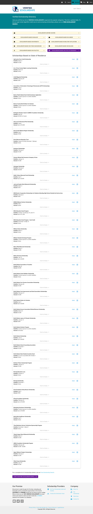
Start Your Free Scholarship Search (25, 476)
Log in (74, 8)
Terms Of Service (52, 507)
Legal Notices (60, 507)
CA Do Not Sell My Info (42, 507)
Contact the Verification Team (57, 493)
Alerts (89, 2)
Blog (82, 2)
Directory (75, 2)
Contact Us (76, 499)
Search (68, 2)
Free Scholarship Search (47, 472)
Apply (73, 59)
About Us (75, 489)
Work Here (75, 496)
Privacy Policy (32, 507)
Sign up (79, 8)
